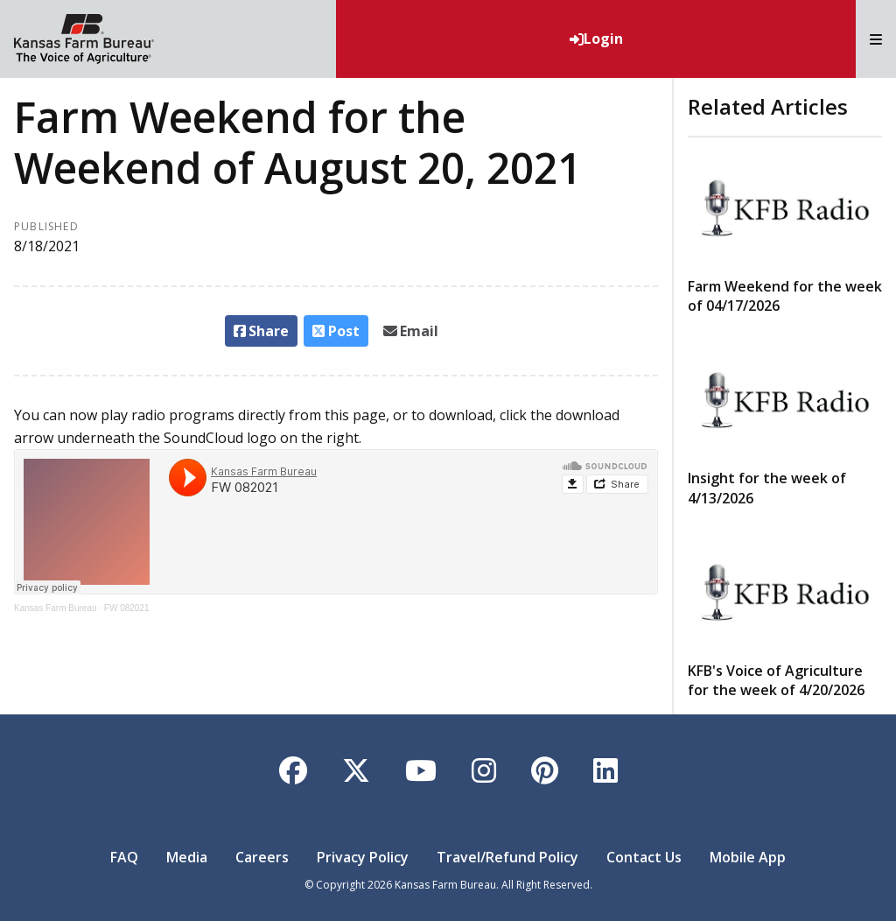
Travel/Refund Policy (507, 857)
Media (186, 857)
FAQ (124, 857)
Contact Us (644, 857)
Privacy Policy (363, 857)
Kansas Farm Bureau (55, 608)
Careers (262, 857)
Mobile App (748, 857)
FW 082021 (127, 608)
